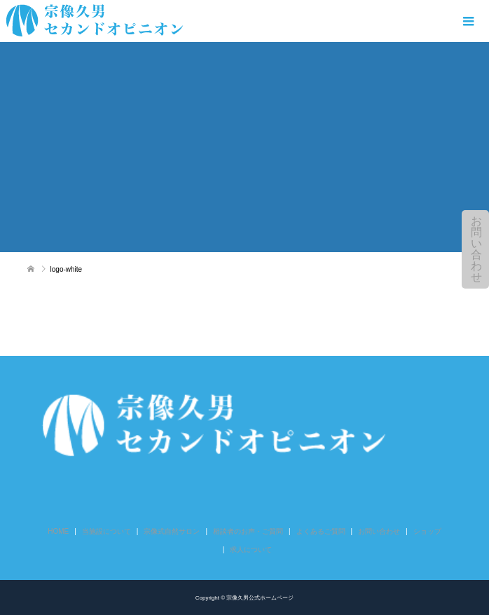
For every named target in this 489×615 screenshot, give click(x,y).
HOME (58, 531)
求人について (251, 549)
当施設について (106, 531)
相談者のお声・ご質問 (248, 531)
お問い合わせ (476, 249)
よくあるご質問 (320, 531)
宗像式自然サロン (172, 531)
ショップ (427, 531)
